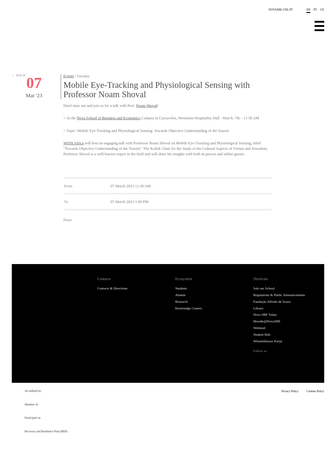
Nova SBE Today (265, 314)
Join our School (263, 288)
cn (322, 9)
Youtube (297, 360)
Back (18, 93)
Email (99, 241)
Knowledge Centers (188, 308)
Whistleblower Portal (267, 341)
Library (258, 308)
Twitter (78, 241)
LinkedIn (89, 241)
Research (181, 301)
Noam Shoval (146, 114)
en (308, 9)
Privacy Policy (290, 391)
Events (68, 85)
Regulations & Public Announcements (279, 295)
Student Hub (261, 334)
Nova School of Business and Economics (109, 127)
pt (315, 9)
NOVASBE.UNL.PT (281, 9)
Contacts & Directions (112, 288)
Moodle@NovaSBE (266, 321)
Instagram (277, 360)
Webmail (259, 328)
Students (181, 288)
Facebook (67, 241)
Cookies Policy (315, 391)
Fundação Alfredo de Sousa (271, 301)
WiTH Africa (73, 152)
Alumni (180, 295)
